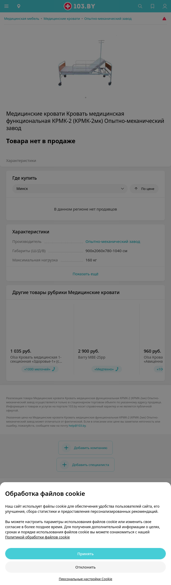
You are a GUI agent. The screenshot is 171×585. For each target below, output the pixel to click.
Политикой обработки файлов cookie (37, 537)
